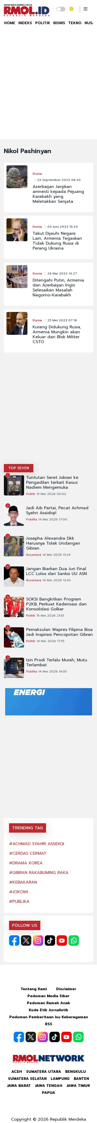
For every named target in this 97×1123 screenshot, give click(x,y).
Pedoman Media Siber (48, 996)
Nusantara (33, 554)
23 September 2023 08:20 (59, 180)
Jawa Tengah (48, 1085)
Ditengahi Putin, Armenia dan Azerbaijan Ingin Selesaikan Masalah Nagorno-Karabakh (58, 288)
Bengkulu (75, 1071)
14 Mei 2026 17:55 (50, 641)
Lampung (60, 1078)
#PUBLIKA (19, 901)
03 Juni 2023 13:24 (62, 226)
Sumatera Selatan (27, 1078)
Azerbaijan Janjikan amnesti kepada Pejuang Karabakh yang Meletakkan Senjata (58, 194)
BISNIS (59, 23)
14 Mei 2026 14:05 (52, 671)
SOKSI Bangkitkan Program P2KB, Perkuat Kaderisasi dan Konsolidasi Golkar (56, 604)
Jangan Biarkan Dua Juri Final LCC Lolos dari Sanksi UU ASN (56, 571)
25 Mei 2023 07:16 (62, 320)
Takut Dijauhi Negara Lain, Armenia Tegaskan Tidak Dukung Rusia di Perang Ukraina (57, 241)
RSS (48, 1024)
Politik (30, 494)
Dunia (37, 173)
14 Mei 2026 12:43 (56, 580)
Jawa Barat (19, 1085)
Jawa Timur (78, 1085)
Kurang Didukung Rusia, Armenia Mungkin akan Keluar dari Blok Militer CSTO (57, 334)
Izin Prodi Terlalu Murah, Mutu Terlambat (56, 663)
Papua (48, 1092)
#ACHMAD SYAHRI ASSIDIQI (36, 844)
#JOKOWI (18, 892)
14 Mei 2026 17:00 (52, 519)
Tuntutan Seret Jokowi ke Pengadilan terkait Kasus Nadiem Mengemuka (52, 482)
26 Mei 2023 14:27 (62, 273)
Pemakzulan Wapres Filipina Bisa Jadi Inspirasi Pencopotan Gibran (59, 632)
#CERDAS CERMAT (28, 853)
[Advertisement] (48, 88)
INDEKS (25, 23)
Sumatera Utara (43, 1071)
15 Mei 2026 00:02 (51, 494)
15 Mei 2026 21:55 (50, 615)
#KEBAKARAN (23, 882)
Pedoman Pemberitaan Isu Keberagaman (48, 1017)
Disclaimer (66, 989)
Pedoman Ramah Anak (48, 1003)
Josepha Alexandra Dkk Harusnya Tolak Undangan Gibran (53, 543)
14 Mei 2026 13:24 (56, 554)
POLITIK (42, 23)
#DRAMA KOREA (26, 863)
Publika (31, 519)
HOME (9, 23)
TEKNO (74, 23)
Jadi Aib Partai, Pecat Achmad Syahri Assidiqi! (57, 510)
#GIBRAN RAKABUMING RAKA (39, 873)
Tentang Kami (34, 989)
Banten (81, 1078)
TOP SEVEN (18, 468)
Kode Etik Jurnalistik (48, 1010)
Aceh (16, 1071)
